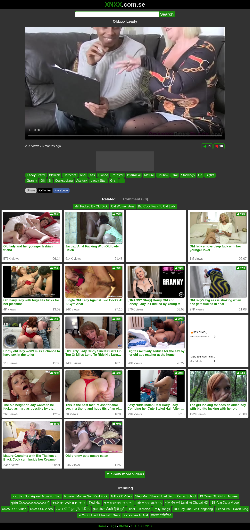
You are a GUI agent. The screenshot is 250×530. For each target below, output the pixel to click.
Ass (92, 175)
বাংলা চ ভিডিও (161, 515)
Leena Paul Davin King (232, 508)
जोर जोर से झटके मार (149, 502)
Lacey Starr (99, 180)
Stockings (188, 175)
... (122, 180)
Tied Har (95, 502)
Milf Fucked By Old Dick (91, 206)
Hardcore (69, 175)
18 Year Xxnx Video (225, 502)
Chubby (162, 175)
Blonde (103, 175)
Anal (83, 175)
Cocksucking (64, 180)
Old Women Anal (123, 206)
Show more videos (125, 474)
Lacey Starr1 (36, 175)
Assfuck (81, 180)
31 (207, 146)
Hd (200, 175)
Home (102, 526)
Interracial (134, 175)
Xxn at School (186, 496)
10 (219, 146)
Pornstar (117, 175)
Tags (112, 526)
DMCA (123, 526)
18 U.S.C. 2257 (141, 526)
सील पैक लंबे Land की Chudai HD (186, 502)
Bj (50, 180)
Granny (32, 180)
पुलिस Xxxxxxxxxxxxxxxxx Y (30, 502)
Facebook (61, 190)
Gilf (42, 180)
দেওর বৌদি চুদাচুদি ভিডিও (73, 508)
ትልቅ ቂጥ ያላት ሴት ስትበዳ (68, 502)
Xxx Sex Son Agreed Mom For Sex (36, 496)
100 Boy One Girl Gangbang (193, 508)
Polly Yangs (162, 508)
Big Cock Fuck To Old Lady (157, 206)
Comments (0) (135, 199)
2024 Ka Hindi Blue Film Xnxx (99, 515)
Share (31, 190)
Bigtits (210, 175)
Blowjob (54, 175)
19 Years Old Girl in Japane (218, 496)
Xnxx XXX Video (41, 508)
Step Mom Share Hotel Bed (154, 496)
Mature (149, 175)
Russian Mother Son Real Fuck (85, 496)
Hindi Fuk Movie (139, 508)
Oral (175, 175)
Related (108, 199)
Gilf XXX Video (121, 496)
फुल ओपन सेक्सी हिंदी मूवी (108, 508)
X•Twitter (45, 190)
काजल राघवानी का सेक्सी (118, 502)
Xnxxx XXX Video (14, 508)
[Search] (117, 14)
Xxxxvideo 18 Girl (136, 515)
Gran (113, 180)
